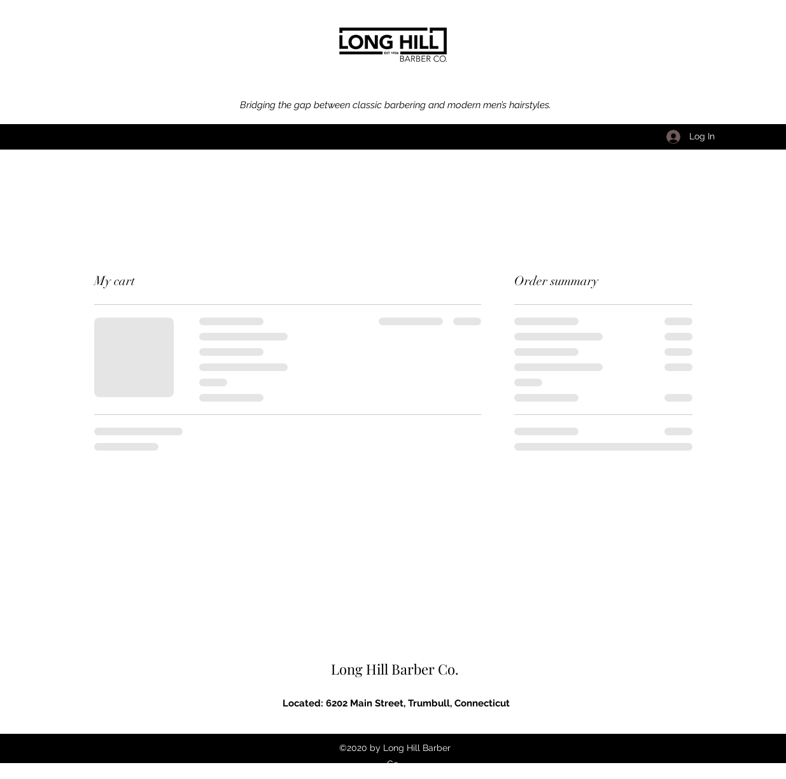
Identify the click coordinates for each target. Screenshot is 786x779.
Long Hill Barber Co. (395, 668)
